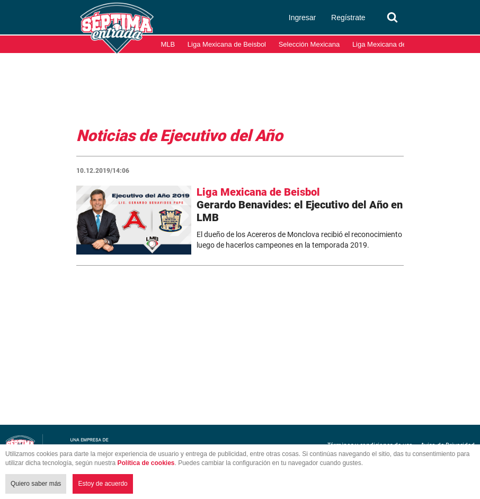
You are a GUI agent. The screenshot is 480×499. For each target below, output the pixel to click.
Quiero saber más (36, 483)
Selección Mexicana (309, 44)
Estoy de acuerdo (102, 483)
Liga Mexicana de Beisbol (227, 44)
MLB (168, 44)
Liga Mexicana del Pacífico (393, 44)
